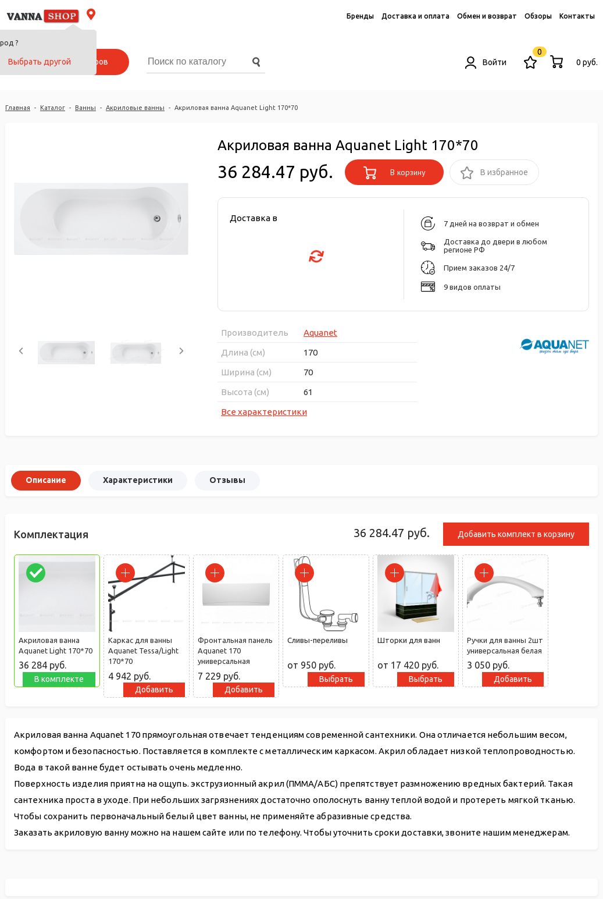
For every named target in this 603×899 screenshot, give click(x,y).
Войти (485, 62)
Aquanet (320, 332)
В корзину (394, 172)
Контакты (577, 16)
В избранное (494, 173)
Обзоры (538, 16)
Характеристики (138, 480)
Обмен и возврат (487, 16)
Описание (46, 480)
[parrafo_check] (35, 572)
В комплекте (59, 679)
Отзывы (227, 480)
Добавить (154, 689)
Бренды (360, 16)
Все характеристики (264, 412)
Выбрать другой (39, 61)
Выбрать (336, 679)
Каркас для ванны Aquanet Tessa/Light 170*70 (143, 650)
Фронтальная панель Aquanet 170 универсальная (235, 650)
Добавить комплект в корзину (516, 534)
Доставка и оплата (415, 16)
